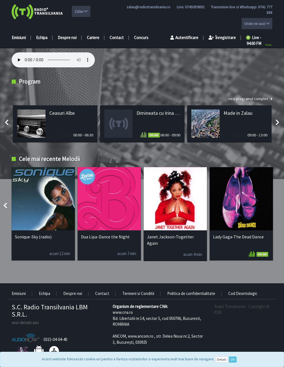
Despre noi (67, 37)
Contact (117, 37)
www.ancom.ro (140, 336)
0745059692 (194, 6)
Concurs (141, 37)
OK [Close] (232, 359)
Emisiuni (19, 37)
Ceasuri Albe (62, 113)
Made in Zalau (238, 113)
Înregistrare (222, 37)
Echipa (41, 37)
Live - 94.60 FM (253, 40)
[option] (55, 123)
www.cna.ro (123, 312)
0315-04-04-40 (55, 339)
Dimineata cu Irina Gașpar (158, 113)
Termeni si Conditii (138, 293)
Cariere (93, 37)
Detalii (221, 359)
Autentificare (184, 37)
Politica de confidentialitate (191, 293)
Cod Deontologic (242, 293)
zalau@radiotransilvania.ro (148, 6)
